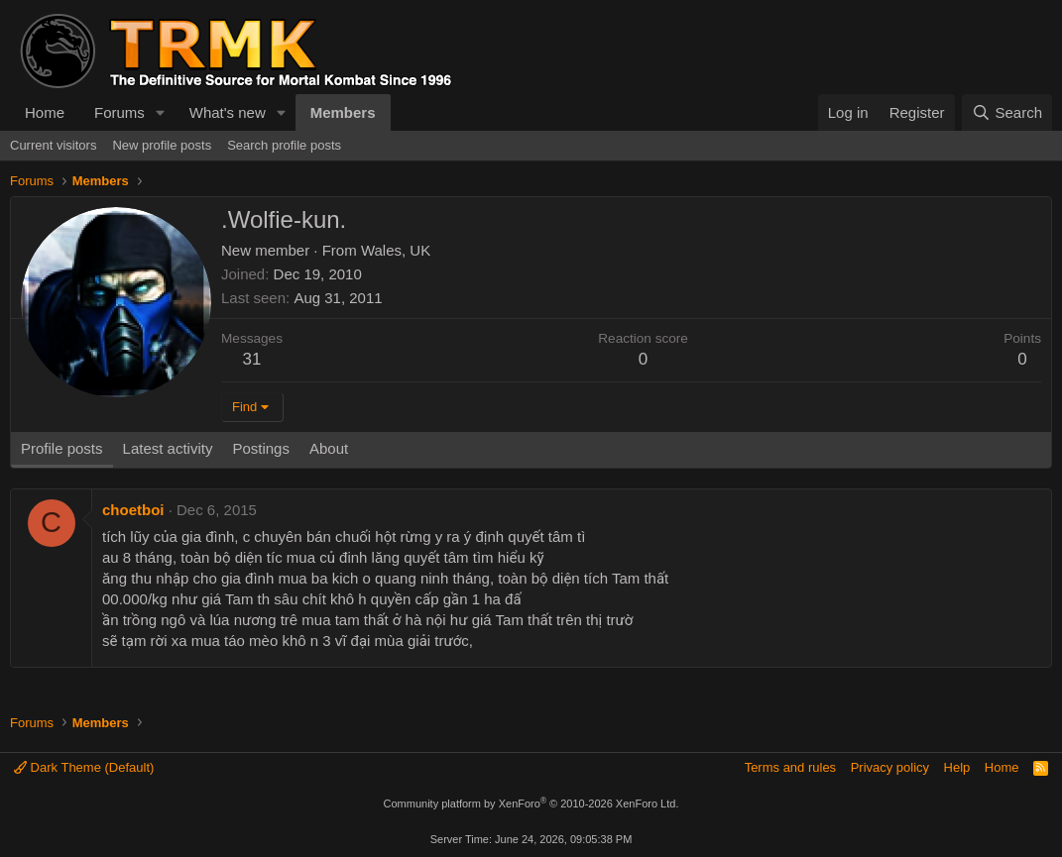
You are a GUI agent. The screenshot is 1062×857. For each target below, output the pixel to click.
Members (343, 112)
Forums (119, 112)
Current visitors (53, 145)
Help (957, 767)
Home (44, 112)
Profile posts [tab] (62, 448)
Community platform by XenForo (531, 803)
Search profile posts (284, 145)
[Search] (1007, 112)
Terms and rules (790, 767)
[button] (161, 112)
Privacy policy (890, 767)
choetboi (133, 509)
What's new (227, 112)
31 (252, 359)
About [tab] (328, 448)
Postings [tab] (261, 448)
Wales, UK (395, 250)
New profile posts (161, 145)
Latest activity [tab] (168, 448)
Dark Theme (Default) (84, 767)
